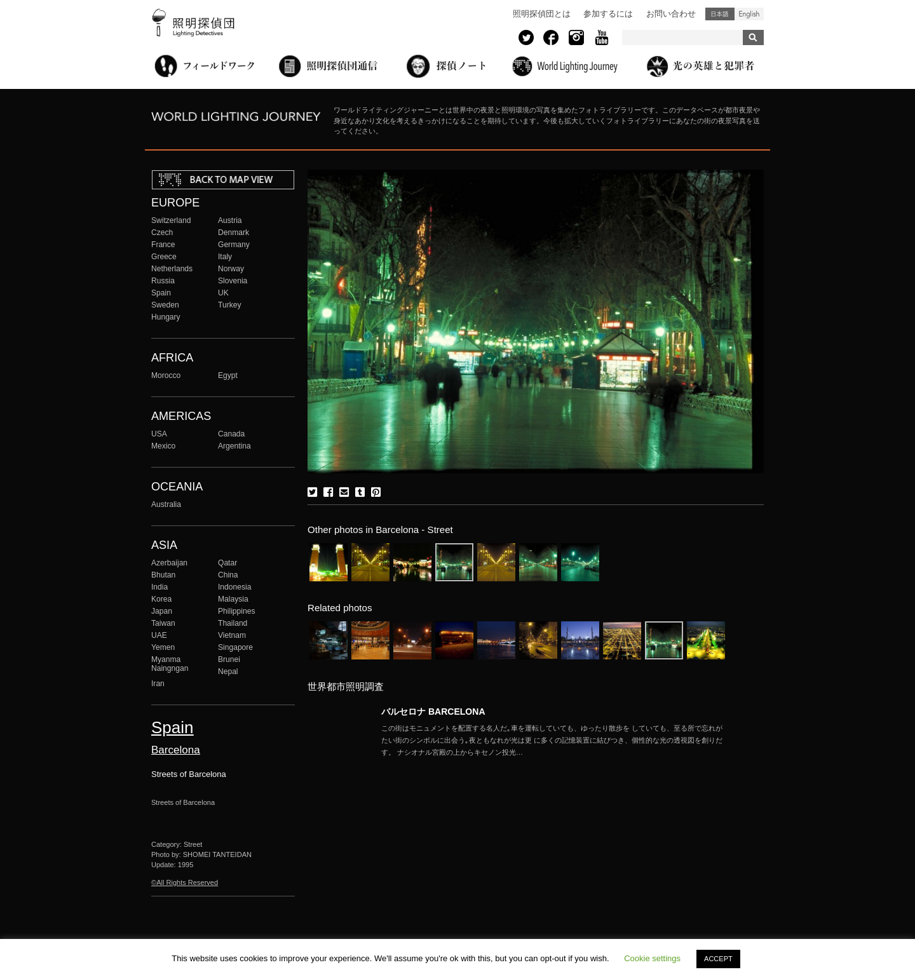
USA (159, 433)
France (163, 244)
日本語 (720, 14)
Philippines (236, 611)
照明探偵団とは (542, 13)
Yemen (163, 647)
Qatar (227, 562)
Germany (234, 244)
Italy (225, 256)
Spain (161, 292)
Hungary (165, 317)
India (159, 587)
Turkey (229, 304)
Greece (164, 256)
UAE (159, 635)
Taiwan (163, 623)
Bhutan (163, 575)
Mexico (163, 446)
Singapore (235, 647)
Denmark (233, 232)
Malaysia (233, 599)
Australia (166, 504)
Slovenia (232, 280)
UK (223, 292)
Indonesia (234, 587)
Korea (161, 599)
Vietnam (232, 635)
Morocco (165, 375)
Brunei (229, 659)
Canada (231, 433)
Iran (158, 683)
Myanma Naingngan (169, 664)
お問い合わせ (671, 13)
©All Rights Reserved (184, 882)
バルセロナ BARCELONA (433, 711)
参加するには (608, 13)
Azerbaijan (169, 562)
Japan (161, 611)
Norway (231, 268)
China (228, 575)
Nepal (228, 671)
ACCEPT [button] (718, 958)
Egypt (228, 375)
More (552, 740)
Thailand (232, 623)
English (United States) (749, 14)
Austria (230, 220)
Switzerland (171, 220)
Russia (163, 280)
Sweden (165, 304)
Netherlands (172, 268)
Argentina (234, 446)
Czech (162, 232)
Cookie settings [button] (652, 958)
